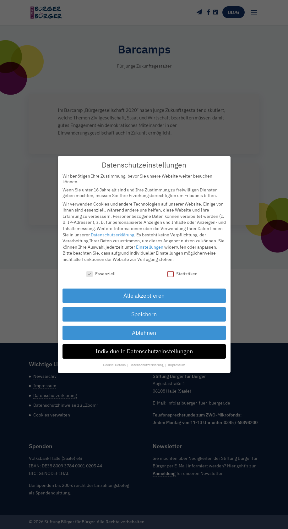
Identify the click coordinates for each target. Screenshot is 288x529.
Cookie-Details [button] (115, 361)
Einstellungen (149, 243)
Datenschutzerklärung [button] (147, 361)
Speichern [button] (144, 310)
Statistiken (182, 270)
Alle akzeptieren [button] (144, 292)
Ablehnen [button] (144, 329)
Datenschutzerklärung (112, 231)
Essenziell (101, 270)
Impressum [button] (176, 361)
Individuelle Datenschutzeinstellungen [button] (144, 347)
